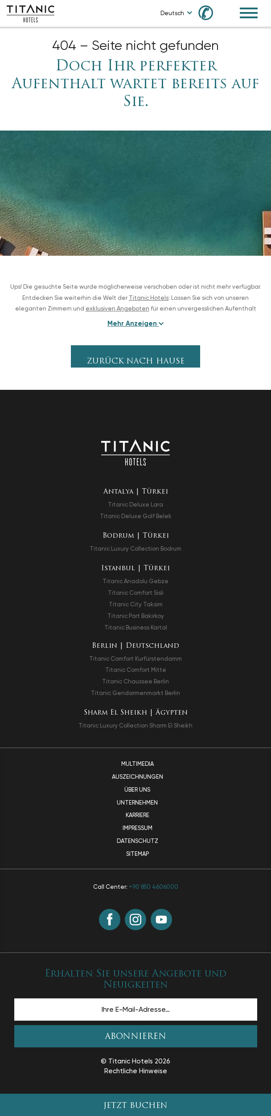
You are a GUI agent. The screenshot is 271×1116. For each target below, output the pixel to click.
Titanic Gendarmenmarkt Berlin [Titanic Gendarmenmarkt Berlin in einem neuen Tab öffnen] (135, 693)
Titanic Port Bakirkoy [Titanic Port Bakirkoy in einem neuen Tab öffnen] (135, 616)
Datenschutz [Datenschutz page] (137, 841)
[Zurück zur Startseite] (135, 452)
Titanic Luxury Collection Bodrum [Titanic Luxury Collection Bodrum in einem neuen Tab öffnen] (135, 548)
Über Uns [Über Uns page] (137, 789)
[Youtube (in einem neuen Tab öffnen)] (161, 919)
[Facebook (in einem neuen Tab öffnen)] (109, 919)
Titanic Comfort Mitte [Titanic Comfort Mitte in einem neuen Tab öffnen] (135, 669)
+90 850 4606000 (153, 886)
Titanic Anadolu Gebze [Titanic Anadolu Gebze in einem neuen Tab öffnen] (135, 581)
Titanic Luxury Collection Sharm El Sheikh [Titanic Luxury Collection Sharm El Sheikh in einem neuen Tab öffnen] (135, 725)
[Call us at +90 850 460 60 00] (210, 12)
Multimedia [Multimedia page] (137, 763)
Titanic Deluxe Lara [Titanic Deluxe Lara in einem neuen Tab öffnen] (135, 504)
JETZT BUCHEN (135, 1106)
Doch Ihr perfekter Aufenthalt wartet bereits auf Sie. (135, 85)
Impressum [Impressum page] (137, 828)
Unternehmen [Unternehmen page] (137, 802)
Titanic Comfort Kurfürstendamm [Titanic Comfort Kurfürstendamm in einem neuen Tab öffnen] (135, 658)
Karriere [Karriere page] (137, 815)
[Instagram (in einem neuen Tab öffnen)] (135, 919)
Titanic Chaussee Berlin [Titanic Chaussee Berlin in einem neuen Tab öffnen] (135, 681)
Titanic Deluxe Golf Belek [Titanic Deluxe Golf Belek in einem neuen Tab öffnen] (136, 516)
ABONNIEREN (135, 1037)
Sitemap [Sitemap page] (137, 853)
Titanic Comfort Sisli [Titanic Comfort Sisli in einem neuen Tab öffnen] (136, 592)
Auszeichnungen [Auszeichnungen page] (137, 776)
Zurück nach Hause (136, 361)
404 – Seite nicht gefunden (135, 45)
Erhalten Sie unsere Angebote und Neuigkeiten (135, 979)
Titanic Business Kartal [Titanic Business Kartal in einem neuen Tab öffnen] (135, 627)
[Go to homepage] (30, 12)
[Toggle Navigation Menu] (249, 13)
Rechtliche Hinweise (135, 1071)
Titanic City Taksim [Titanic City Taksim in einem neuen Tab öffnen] (136, 604)
